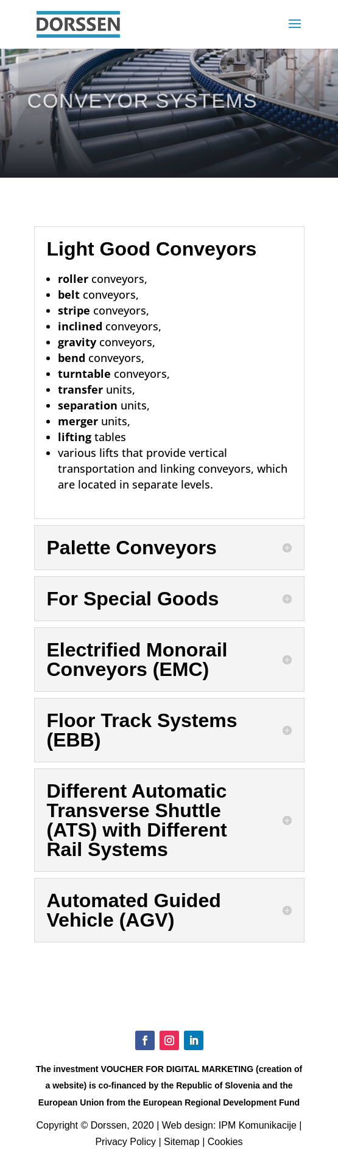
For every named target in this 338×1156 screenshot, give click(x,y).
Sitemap (182, 1142)
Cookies (225, 1142)
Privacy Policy (125, 1142)
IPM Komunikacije (258, 1125)
